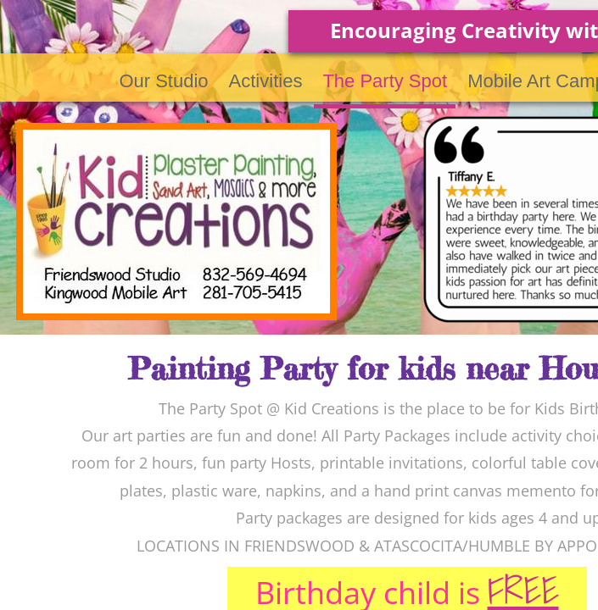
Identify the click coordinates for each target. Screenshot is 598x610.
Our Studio (163, 81)
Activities (266, 81)
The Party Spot (384, 81)
